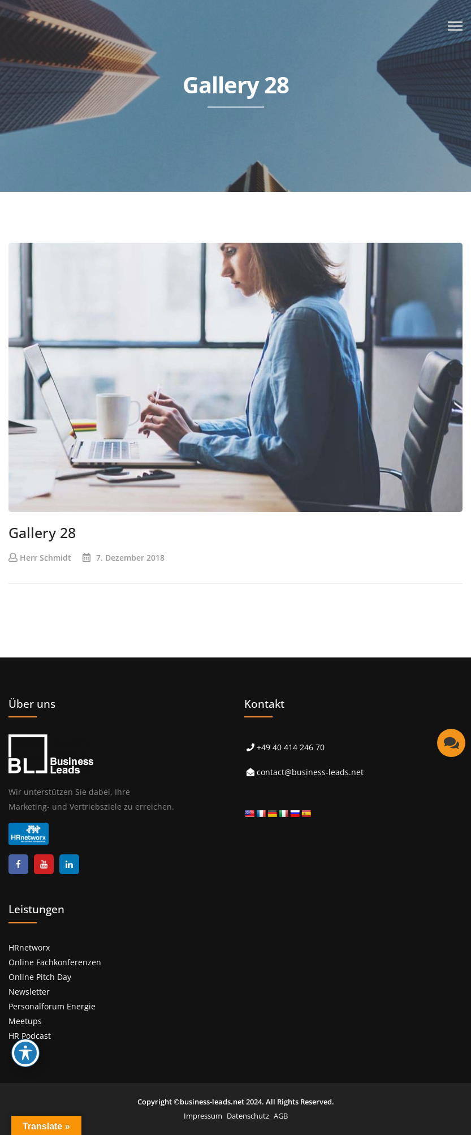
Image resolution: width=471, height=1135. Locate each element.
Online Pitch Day (39, 976)
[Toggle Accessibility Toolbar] (25, 1053)
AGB (281, 1116)
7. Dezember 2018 (130, 557)
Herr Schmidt (45, 557)
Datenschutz (248, 1116)
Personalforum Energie (52, 1006)
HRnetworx (29, 947)
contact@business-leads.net (310, 772)
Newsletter (29, 991)
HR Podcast (29, 1035)
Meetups (25, 1021)
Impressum (203, 1116)
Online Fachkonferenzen (54, 962)
